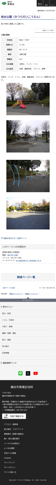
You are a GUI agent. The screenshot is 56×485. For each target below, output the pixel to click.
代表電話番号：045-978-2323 (16, 410)
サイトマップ (9, 462)
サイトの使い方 (10, 472)
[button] (46, 3)
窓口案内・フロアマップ (13, 429)
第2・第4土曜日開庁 (12, 439)
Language (7, 458)
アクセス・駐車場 (11, 424)
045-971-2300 (12, 255)
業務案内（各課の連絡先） (14, 434)
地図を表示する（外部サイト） (15, 238)
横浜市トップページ (16, 294)
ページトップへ (28, 300)
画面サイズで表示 (48, 30)
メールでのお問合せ (12, 443)
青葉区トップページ (31, 294)
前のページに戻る (9, 288)
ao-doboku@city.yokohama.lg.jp (28, 260)
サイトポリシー (10, 467)
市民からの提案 (10, 453)
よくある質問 (9, 448)
